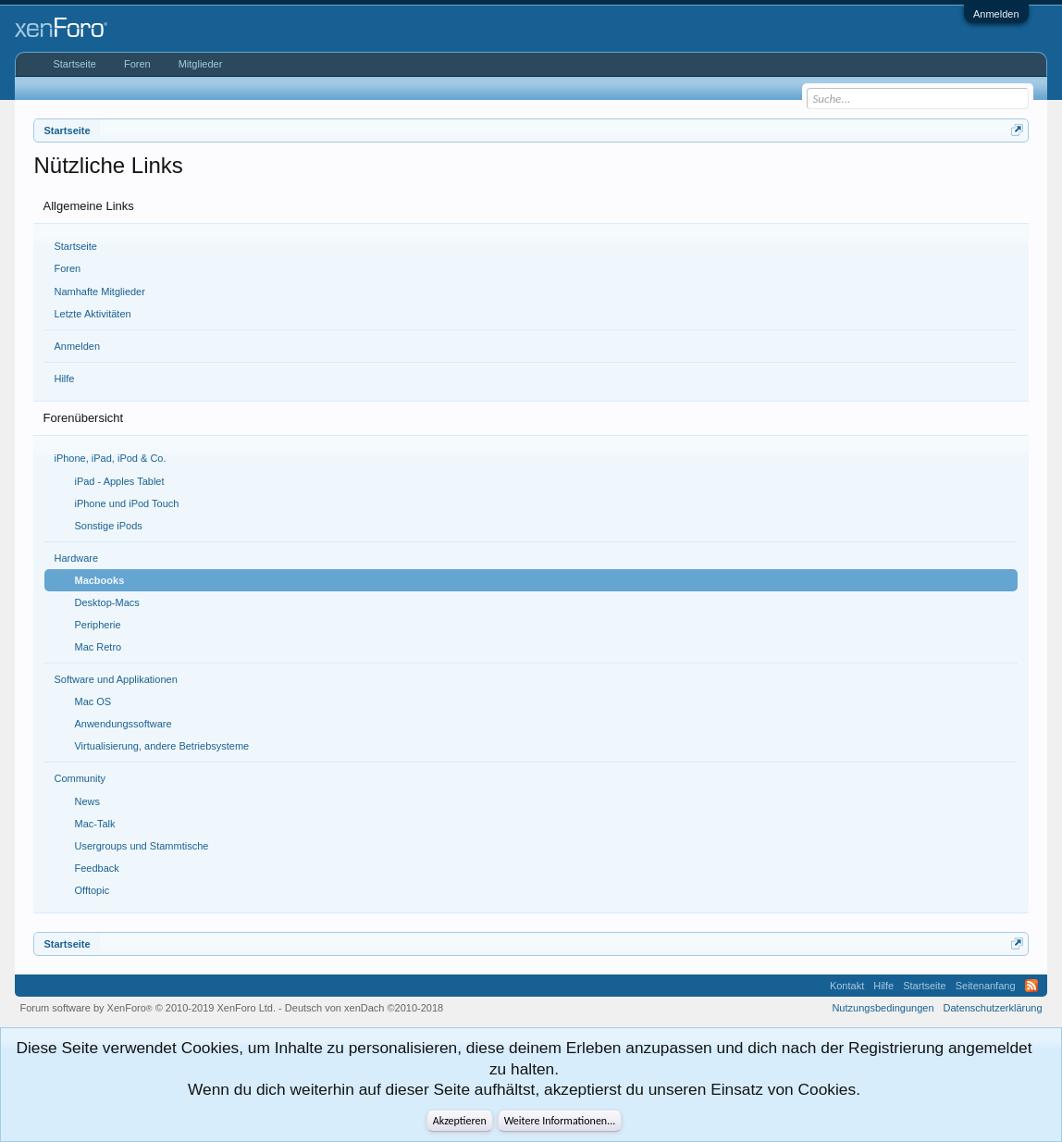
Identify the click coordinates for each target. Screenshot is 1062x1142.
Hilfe (64, 378)
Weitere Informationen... (560, 1120)
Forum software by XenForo (147, 1007)
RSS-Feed (1031, 985)
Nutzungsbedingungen (882, 1007)
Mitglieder (201, 63)
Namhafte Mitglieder (99, 291)
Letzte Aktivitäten (92, 313)
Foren (67, 268)
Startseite (75, 246)
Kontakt (847, 985)
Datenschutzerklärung (993, 1007)
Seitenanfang (986, 985)
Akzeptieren (460, 1120)
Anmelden (996, 13)
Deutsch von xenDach (364, 1007)
